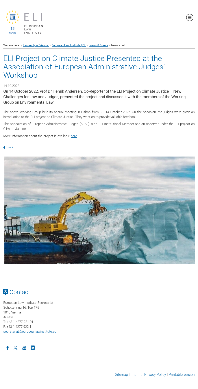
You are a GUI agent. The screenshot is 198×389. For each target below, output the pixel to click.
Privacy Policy (155, 374)
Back (8, 147)
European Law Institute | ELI (69, 45)
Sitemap (121, 374)
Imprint (136, 374)
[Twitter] (16, 347)
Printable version (182, 374)
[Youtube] (24, 347)
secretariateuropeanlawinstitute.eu (29, 332)
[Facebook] (7, 347)
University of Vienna (36, 45)
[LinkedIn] (32, 347)
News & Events (98, 45)
